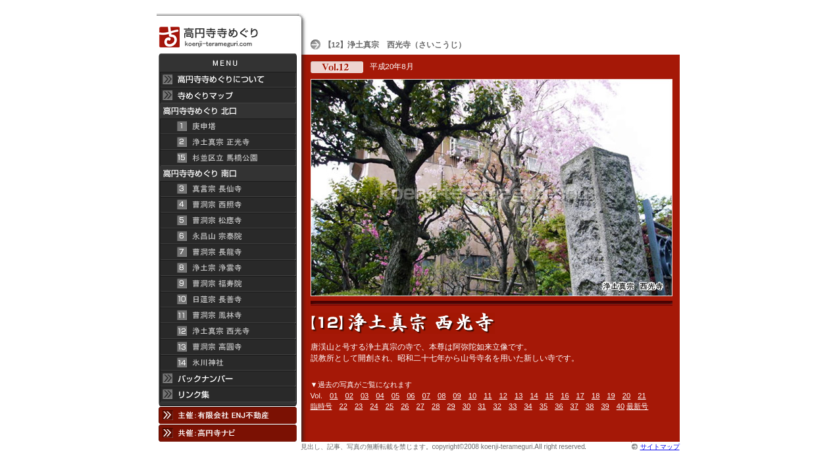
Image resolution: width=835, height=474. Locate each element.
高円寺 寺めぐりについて (227, 80)
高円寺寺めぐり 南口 (227, 173)
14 (534, 396)
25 (389, 406)
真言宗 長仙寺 (227, 189)
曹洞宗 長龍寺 (227, 252)
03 (364, 396)
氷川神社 (227, 363)
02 (349, 396)
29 (451, 406)
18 (595, 396)
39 (605, 406)
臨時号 (321, 406)
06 (411, 396)
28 (436, 406)
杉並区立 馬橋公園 (227, 158)
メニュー (227, 62)
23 (359, 406)
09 (457, 396)
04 (380, 396)
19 (611, 396)
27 (420, 406)
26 (405, 406)
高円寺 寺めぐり (227, 33)
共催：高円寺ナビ (227, 433)
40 (620, 406)
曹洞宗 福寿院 (227, 284)
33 (513, 406)
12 (503, 396)
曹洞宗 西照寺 (227, 205)
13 (518, 396)
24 (374, 406)
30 (466, 406)
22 (343, 406)
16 (565, 396)
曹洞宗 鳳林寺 (227, 315)
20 (626, 396)
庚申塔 (227, 126)
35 (543, 406)
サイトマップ (660, 446)
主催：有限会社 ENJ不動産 (227, 415)
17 (580, 396)
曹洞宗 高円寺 (227, 347)
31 (482, 406)
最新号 (637, 406)
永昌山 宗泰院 (227, 236)
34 (528, 406)
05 (395, 396)
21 (641, 396)
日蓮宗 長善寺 (227, 299)
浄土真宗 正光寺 (227, 142)
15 (549, 396)
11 (488, 396)
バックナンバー (227, 378)
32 (497, 406)
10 (472, 396)
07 (426, 396)
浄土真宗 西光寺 (227, 331)
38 (590, 406)
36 (559, 406)
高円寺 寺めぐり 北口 (227, 110)
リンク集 (227, 396)
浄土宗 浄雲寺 (227, 268)
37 (574, 406)
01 (334, 396)
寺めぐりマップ (227, 95)
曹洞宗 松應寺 (227, 220)
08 (441, 396)
